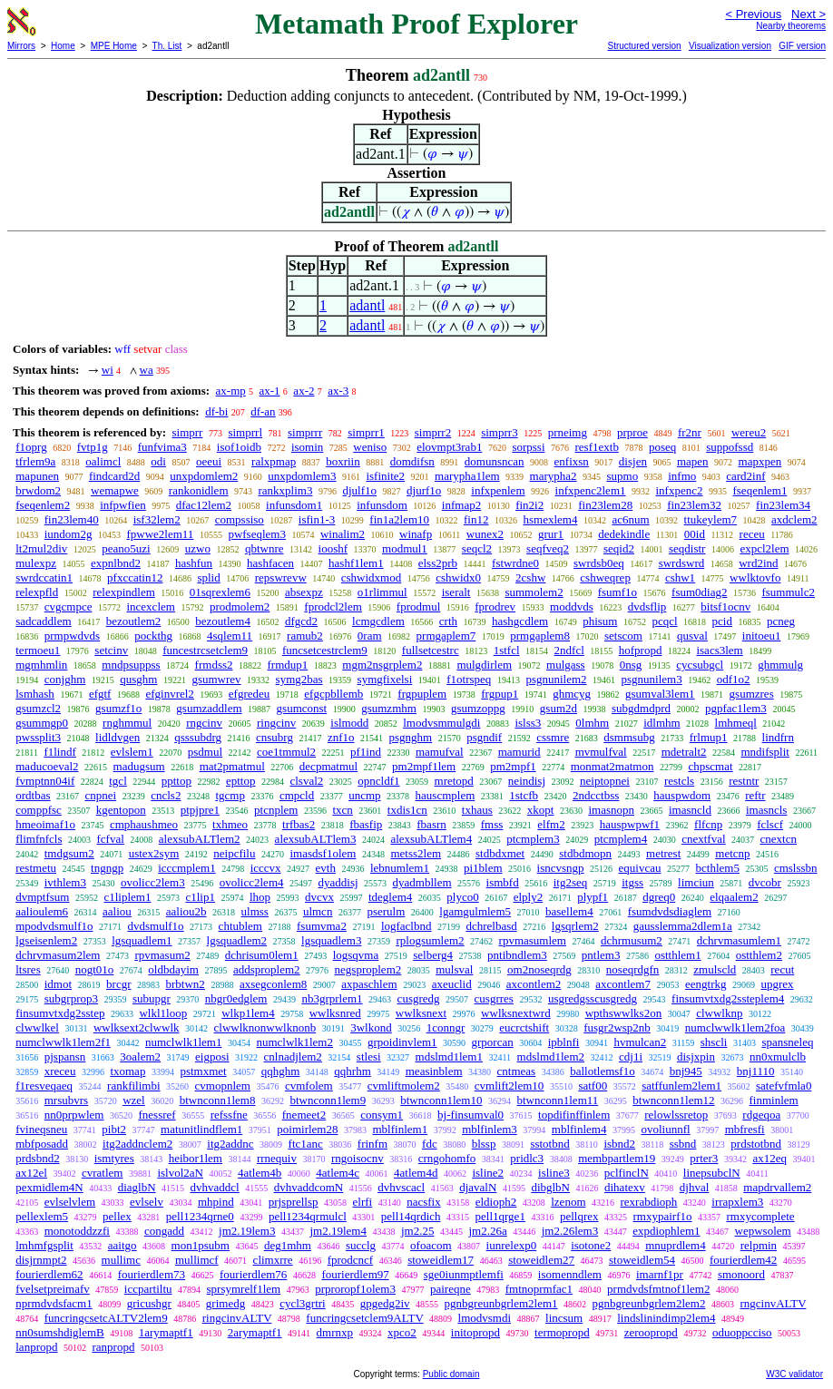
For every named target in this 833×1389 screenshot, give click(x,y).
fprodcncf (351, 1260)
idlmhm (661, 722)
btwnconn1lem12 (673, 1100)
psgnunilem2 (555, 679)
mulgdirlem (484, 664)
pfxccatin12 (134, 577)
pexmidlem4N (49, 1187)
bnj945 (686, 1071)
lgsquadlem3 (331, 940)
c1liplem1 (127, 897)
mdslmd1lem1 (449, 1056)
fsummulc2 (788, 592)
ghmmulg (780, 664)
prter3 (704, 1158)
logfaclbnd (406, 926)
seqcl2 (477, 548)
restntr (744, 780)
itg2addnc (230, 1143)
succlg (361, 1245)
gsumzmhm (388, 708)
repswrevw (281, 577)
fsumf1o (617, 592)
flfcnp (708, 824)
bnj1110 (756, 1071)
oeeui (208, 461)
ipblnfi (564, 1042)
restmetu (35, 868)
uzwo (198, 548)
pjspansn (65, 1056)
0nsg (631, 664)
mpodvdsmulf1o (54, 926)
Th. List (167, 46)
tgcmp (230, 795)
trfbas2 (298, 824)
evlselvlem (69, 1201)
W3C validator (794, 1374)
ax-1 (270, 390)
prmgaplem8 (540, 635)
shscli (714, 1042)
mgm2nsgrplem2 (382, 664)
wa (146, 370)
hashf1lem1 (356, 563)
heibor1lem (195, 1158)
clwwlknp (719, 1013)
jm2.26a (487, 1230)
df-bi (216, 411)
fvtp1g (92, 447)
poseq (662, 447)
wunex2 (485, 534)
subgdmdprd (641, 708)
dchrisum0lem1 (262, 955)
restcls (679, 780)
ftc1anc (306, 1143)
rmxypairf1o (661, 1216)
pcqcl (664, 621)
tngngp (107, 868)
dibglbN (550, 1187)
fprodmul (418, 606)
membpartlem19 (616, 1158)
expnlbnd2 (116, 563)
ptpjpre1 (200, 810)
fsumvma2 (322, 926)
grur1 (551, 534)
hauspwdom (681, 795)
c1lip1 (200, 897)
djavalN (477, 1187)
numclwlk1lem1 (183, 1042)
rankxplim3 (286, 490)
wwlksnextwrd (516, 1013)
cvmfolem (309, 1085)
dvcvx (319, 897)
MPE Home (114, 46)
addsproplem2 (266, 969)
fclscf (770, 824)
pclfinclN (626, 1172)
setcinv (111, 650)
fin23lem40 (71, 519)
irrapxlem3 (737, 1201)
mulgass (565, 664)
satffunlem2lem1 (681, 1085)
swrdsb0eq (598, 563)
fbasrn (431, 824)
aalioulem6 (41, 911)
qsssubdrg (197, 737)
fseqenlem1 (759, 490)
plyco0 (462, 897)
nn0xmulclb (778, 1056)
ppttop (176, 780)
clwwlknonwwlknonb (265, 1027)
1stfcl (507, 650)
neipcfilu (234, 853)
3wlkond (371, 1027)
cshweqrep (605, 577)
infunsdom (382, 505)
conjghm (65, 679)
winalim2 (342, 534)
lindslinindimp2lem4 (666, 1318)
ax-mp (231, 390)
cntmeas (516, 1071)
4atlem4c (337, 1172)
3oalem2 (140, 1056)
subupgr (151, 998)
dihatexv (624, 1187)
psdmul (205, 751)
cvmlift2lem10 (509, 1085)
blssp (484, 1143)
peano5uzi (126, 548)
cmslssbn (796, 868)
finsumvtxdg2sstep (59, 1013)
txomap (127, 1071)
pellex (117, 1216)
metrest (663, 853)
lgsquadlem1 (142, 940)
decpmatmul (328, 766)
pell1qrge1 (500, 1216)
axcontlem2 (534, 984)
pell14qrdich (411, 1216)
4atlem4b (259, 1172)
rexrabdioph (649, 1201)
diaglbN (137, 1187)
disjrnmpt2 (40, 1260)
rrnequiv (277, 1158)
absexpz (304, 592)
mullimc (121, 1260)
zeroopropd (651, 1332)
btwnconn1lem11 (557, 1100)
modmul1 (404, 548)
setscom (623, 635)
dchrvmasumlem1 (739, 940)
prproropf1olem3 (355, 1289)
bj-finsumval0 (470, 1114)
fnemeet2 (304, 1114)
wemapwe (115, 490)
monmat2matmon (612, 766)
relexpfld (36, 592)
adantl (367, 305)
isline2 (488, 1172)
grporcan (493, 1042)
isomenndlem (570, 1274)
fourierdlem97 (354, 1274)
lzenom (568, 1201)
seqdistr (687, 548)
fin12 (476, 519)
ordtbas (32, 795)
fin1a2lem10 (399, 519)
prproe (632, 432)
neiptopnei (605, 780)
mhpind (216, 1201)
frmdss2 (214, 664)
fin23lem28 (605, 505)
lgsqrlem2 (575, 926)
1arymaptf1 (166, 1332)
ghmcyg (572, 693)
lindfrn (778, 737)
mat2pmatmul (232, 766)
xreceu (60, 1071)
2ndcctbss (596, 795)
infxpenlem (497, 490)
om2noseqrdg (539, 969)
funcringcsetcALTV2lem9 (106, 1318)
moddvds (571, 606)
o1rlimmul (382, 592)
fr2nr (689, 432)
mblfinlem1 (399, 1129)
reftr (755, 795)
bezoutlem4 (222, 621)
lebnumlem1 (399, 868)
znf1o (341, 737)
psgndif (484, 737)
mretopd (454, 780)
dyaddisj (338, 882)
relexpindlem (124, 592)
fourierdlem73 (151, 1274)
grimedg (225, 1303)
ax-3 (338, 390)
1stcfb (523, 795)
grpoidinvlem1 (402, 1042)
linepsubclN (711, 1172)
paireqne (450, 1289)
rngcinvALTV (773, 1303)
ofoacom (430, 1245)
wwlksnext (421, 1013)
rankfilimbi (134, 1085)
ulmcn (318, 911)
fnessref (156, 1114)
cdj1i (630, 1056)
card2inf (745, 476)
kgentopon (121, 810)
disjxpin (696, 1056)
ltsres (27, 969)
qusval (692, 635)
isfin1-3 (317, 519)
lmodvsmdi (485, 1318)
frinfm (372, 1143)
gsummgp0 (41, 722)
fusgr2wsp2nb (617, 1027)
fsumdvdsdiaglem (669, 911)
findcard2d (114, 476)
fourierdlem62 (49, 1274)
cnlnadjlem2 (293, 1056)
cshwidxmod (371, 577)
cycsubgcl (699, 664)
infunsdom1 (294, 505)
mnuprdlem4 (675, 1245)
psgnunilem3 (652, 679)
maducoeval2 (46, 766)
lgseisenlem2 (46, 940)
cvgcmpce (68, 606)
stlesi (369, 1056)
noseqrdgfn (633, 969)
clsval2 (306, 780)
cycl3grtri (302, 1303)
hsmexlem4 (550, 519)
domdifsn (412, 461)
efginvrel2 (169, 693)
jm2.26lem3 (570, 1230)
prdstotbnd (755, 1143)
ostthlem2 (759, 955)
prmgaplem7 (446, 635)
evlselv (146, 1201)
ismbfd (502, 882)
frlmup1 (709, 737)
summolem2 (534, 592)
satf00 (592, 1085)
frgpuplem (421, 693)
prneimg (567, 432)
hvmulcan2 (639, 1042)
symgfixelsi (385, 679)
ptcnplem (276, 810)
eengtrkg (705, 984)
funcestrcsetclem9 (205, 650)
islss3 (527, 722)
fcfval (110, 839)
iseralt (456, 592)
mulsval (454, 969)
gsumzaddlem (208, 708)
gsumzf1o (118, 708)
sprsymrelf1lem (244, 1289)
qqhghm (280, 1071)
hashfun (193, 563)
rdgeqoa (761, 1114)
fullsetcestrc (430, 650)
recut (782, 969)
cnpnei (101, 795)
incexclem (150, 606)
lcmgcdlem (378, 621)
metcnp (732, 853)
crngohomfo (447, 1158)
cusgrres (494, 998)
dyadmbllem (422, 882)
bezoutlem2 (134, 621)
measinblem (434, 1071)
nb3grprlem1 (331, 998)
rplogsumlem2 (430, 940)
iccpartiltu (148, 1289)
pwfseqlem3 (257, 534)
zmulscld (714, 969)
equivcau (640, 868)
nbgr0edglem (236, 998)
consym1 (381, 1114)
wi (107, 370)
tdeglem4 (390, 897)
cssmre (552, 737)
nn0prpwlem (74, 1114)
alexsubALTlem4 (431, 839)
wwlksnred (335, 1013)
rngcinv (204, 722)
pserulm (386, 911)
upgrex (776, 984)
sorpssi (528, 447)
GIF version (802, 46)
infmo (682, 476)
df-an (262, 411)
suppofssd (729, 447)
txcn (342, 810)
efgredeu (249, 693)
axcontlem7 (623, 984)
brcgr (118, 984)
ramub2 (305, 635)
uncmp (364, 795)
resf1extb (597, 447)
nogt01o (94, 969)
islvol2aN (180, 1172)
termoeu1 (37, 650)
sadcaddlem (43, 621)
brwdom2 (38, 490)
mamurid (519, 751)
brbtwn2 (185, 984)
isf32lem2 (157, 519)
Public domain (451, 1374)
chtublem (240, 926)
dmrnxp (335, 1332)
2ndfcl (569, 650)
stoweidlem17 (440, 1260)
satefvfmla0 (783, 1085)
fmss (492, 824)
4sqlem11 (229, 635)
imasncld (690, 810)
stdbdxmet (499, 853)
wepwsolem (763, 1230)
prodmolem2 (240, 606)
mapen (693, 461)
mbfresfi (745, 1129)
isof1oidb (239, 447)
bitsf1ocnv (725, 606)
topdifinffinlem (574, 1114)
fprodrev (495, 606)
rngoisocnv (357, 1158)
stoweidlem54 (642, 1260)
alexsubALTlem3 (316, 839)
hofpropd (640, 650)
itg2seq (571, 882)
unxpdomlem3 (302, 476)
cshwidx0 (458, 577)
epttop (241, 780)
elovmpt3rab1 (449, 447)
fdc (429, 1143)
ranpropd (113, 1347)
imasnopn (611, 810)
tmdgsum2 (69, 853)
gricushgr (149, 1303)
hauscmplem (445, 795)
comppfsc (38, 810)
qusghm (138, 679)
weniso (370, 447)
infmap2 (461, 505)
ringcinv (276, 722)
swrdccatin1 (44, 577)
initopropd (475, 1332)
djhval (695, 1187)
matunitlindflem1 (201, 1129)
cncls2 (166, 795)
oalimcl (103, 461)
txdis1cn (407, 810)
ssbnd (683, 1143)
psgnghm (411, 737)
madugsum (139, 766)
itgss (632, 882)
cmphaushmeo (144, 824)
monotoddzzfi (77, 1230)
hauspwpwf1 (630, 824)
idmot (58, 984)
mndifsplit (765, 751)
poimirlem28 (307, 1129)
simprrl (245, 432)
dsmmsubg (628, 737)
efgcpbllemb (333, 693)
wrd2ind (758, 563)
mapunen (37, 476)
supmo (623, 476)
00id (694, 534)
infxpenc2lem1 (590, 490)
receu (752, 534)
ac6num (630, 519)
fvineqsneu (41, 1129)
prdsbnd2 (37, 1158)
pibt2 (114, 1129)
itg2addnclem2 (137, 1143)
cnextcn (778, 839)
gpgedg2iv (385, 1303)
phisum (600, 621)
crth (448, 621)
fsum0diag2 (699, 592)
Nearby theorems (791, 26)
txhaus (477, 810)
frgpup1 (499, 693)
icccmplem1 (187, 868)
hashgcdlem (520, 621)
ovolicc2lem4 (252, 882)
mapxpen (760, 461)
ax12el (31, 1172)
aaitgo (122, 1245)
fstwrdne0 (515, 563)
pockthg (153, 635)
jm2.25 (417, 1230)
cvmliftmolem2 (404, 1085)
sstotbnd (549, 1143)
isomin (307, 447)
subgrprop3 (71, 998)
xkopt (540, 810)
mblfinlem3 (489, 1129)
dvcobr (765, 882)
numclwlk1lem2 (294, 1042)
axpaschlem (369, 984)
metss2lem (415, 853)
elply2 (529, 897)
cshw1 (680, 577)
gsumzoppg (478, 708)
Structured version (644, 46)
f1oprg (30, 447)
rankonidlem (199, 490)
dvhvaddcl (215, 1187)
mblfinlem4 (579, 1129)
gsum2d (558, 708)
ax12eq (769, 1158)
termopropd (562, 1332)
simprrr (305, 432)
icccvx (265, 868)
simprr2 (433, 432)
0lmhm (592, 722)
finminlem (774, 1100)
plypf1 (592, 897)
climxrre (273, 1260)
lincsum (564, 1318)
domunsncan (494, 461)
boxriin (343, 461)
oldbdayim (173, 969)
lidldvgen (117, 737)
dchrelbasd (491, 926)
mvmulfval (601, 751)
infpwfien (123, 505)
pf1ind (365, 751)
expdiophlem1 (666, 1230)
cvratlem (102, 1172)
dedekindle (624, 534)
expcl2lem (764, 548)
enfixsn (571, 461)
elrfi (363, 1201)
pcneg (781, 621)
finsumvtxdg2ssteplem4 (727, 998)
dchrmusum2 (631, 940)
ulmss (255, 911)
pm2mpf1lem (424, 766)
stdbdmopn (585, 853)
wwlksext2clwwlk (136, 1027)
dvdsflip (647, 606)
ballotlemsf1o (602, 1071)
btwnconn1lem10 (441, 1100)
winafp (415, 534)
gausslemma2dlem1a (682, 926)
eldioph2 (496, 1201)
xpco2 (401, 1332)
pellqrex (579, 1216)
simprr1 (366, 432)
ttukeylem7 (711, 519)
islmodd (349, 722)
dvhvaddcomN (309, 1187)
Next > (808, 14)
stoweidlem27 (541, 1260)
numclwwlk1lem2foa (735, 1027)
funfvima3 (162, 447)
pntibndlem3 (517, 955)
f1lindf (59, 751)
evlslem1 (132, 751)
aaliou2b (186, 911)
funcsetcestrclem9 (325, 650)
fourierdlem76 (253, 1274)
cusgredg (418, 998)
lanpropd (36, 1347)
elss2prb (437, 563)
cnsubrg (274, 737)
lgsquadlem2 (237, 940)
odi (158, 461)
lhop (260, 897)
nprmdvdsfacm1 (53, 1303)
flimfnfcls (38, 839)
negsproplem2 (368, 969)
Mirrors (21, 46)
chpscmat (710, 766)
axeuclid (452, 984)
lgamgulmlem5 (475, 911)
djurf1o (424, 490)
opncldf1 (378, 780)
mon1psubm (201, 1245)
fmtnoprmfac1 (539, 1289)
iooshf (333, 548)
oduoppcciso (742, 1332)
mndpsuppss (131, 664)
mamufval (440, 751)
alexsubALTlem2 (199, 839)
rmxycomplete (760, 1216)
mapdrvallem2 (777, 1187)
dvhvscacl (401, 1187)
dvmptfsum (42, 897)
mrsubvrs (66, 1100)
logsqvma (356, 955)
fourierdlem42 (743, 1260)
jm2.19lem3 (247, 1230)
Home (63, 46)
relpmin (758, 1245)
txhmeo (230, 824)
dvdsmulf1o (155, 926)
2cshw (530, 577)
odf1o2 (733, 679)
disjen (633, 461)
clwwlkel (37, 1027)
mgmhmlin (41, 664)
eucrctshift (524, 1027)
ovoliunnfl (665, 1129)
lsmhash (34, 693)
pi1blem (483, 868)
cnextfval (703, 839)
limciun (696, 882)
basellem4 (569, 911)
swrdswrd (682, 563)
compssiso (239, 519)
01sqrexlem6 (220, 592)
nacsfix (424, 1201)
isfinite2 (385, 476)
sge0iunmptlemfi (464, 1274)
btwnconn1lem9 (327, 1100)
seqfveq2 (547, 548)
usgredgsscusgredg (592, 998)
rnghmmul (127, 722)
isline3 (554, 1172)
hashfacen (270, 563)
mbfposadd (41, 1143)
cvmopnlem (222, 1085)
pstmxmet (203, 1071)
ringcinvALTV (237, 1318)
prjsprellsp (293, 1201)
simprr (187, 432)
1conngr (446, 1027)
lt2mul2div (41, 548)
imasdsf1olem (323, 853)
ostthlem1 (677, 955)
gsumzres (752, 693)
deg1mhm (287, 1245)
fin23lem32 (694, 505)
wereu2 (748, 432)
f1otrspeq (468, 679)
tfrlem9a (35, 461)
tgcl (118, 780)
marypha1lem (467, 476)
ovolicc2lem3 (153, 882)
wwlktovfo (755, 577)
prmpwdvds (72, 635)
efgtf (100, 693)
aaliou (117, 911)
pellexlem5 (41, 1216)
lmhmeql (736, 722)
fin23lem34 (783, 505)
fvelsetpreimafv (52, 1289)
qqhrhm (352, 1071)
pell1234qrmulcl (308, 1216)
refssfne (229, 1114)
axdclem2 (794, 519)
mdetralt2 (684, 751)
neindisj (526, 780)
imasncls (767, 810)
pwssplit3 (38, 737)
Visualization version (730, 46)
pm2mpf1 (513, 766)
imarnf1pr (659, 1274)
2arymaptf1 (255, 1332)
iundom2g (68, 534)
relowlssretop (676, 1114)
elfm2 (550, 824)
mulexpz (35, 563)
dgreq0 (658, 897)
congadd (164, 1230)
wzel (133, 1100)
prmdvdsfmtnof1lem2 (658, 1289)
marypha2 (553, 476)
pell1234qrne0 (200, 1216)
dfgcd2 (301, 621)
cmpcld (296, 795)
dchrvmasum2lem (57, 955)
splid (208, 577)
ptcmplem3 (533, 839)
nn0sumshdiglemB (59, 1332)
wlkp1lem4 (248, 1013)
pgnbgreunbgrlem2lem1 (501, 1303)
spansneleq (787, 1042)
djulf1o (359, 490)
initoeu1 (761, 635)
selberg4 (433, 955)
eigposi (212, 1056)
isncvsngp (560, 868)
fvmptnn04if (44, 780)
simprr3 (499, 432)
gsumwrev (215, 679)
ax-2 (303, 390)
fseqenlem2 (42, 505)
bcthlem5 (718, 868)
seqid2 (618, 548)
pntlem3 (601, 955)
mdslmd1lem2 (550, 1056)
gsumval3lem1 (660, 693)
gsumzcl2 (38, 708)
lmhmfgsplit (44, 1245)
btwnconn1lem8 (218, 1100)
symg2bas (299, 679)
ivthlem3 (65, 882)
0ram (370, 635)
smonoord (741, 1274)
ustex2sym (154, 853)
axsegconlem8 (273, 984)
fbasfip (365, 824)
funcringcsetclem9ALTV (364, 1318)
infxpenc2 (679, 490)
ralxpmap (273, 461)
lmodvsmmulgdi (441, 722)
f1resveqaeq (44, 1085)
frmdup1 (288, 664)
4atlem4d (415, 1172)
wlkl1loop (163, 1013)
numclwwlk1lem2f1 (63, 1042)
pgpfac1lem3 (736, 708)
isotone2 (591, 1245)
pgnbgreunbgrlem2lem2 (649, 1303)
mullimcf (197, 1260)
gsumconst (302, 708)
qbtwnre (264, 548)
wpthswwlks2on (623, 1013)
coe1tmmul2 (286, 751)
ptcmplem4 (621, 839)
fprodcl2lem (333, 606)
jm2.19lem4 (337, 1230)
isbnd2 (619, 1143)
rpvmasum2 (162, 955)
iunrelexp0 (511, 1245)
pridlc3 (527, 1158)
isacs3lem (719, 650)
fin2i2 (529, 505)
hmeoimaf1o (45, 824)
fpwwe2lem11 (159, 534)
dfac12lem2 (203, 505)
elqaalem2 (734, 897)
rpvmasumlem (532, 940)
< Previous (753, 14)
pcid (722, 621)
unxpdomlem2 (204, 476)
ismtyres (114, 1158)
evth (326, 868)
